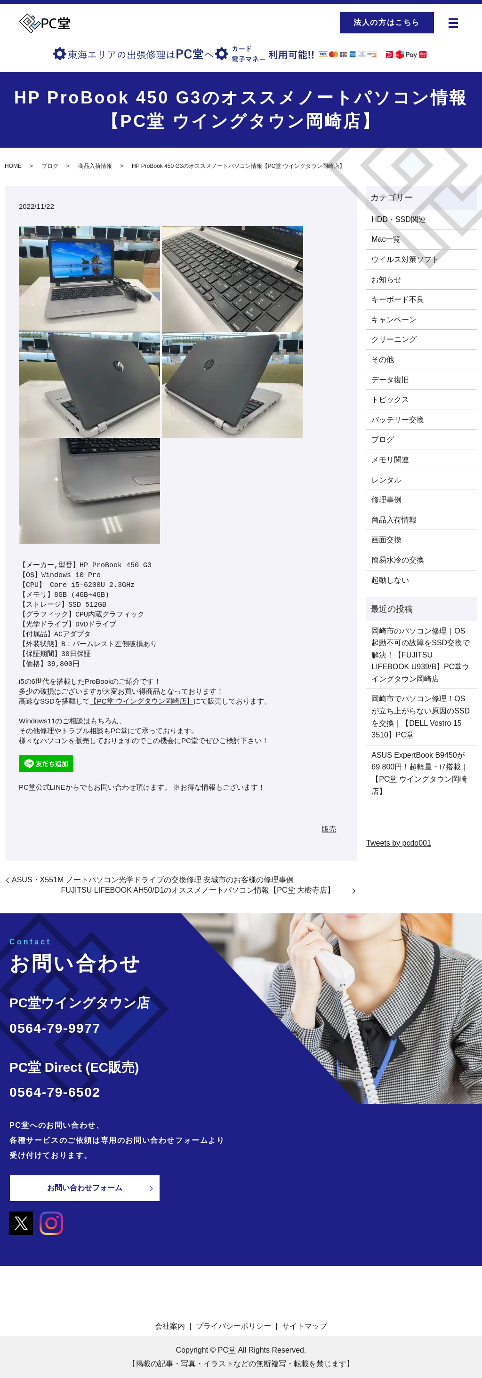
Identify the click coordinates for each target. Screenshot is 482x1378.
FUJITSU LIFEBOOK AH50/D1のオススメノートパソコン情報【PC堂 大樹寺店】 (205, 890)
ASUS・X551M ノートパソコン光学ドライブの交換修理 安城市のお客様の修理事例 (153, 880)
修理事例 (386, 500)
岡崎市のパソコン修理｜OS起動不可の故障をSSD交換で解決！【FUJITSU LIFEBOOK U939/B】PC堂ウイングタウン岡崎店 (420, 655)
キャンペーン (394, 320)
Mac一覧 (386, 239)
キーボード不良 (397, 299)
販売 (329, 829)
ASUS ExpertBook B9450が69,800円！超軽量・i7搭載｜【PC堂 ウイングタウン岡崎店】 (419, 773)
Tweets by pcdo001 (398, 843)
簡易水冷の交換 (397, 560)
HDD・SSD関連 (398, 219)
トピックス (390, 400)
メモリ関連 (390, 460)
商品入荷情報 (95, 166)
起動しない (390, 580)
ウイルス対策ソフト (405, 259)
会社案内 (170, 1326)
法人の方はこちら (386, 22)
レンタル (386, 480)
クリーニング (394, 339)
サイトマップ (304, 1326)
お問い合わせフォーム (84, 1188)
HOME (13, 166)
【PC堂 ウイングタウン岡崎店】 (141, 701)
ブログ (49, 166)
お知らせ (386, 280)
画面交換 (386, 540)
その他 (382, 360)
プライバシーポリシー (233, 1326)
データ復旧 (390, 380)
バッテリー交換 (397, 420)
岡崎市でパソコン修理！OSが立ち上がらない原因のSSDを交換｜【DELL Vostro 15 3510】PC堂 (420, 717)
